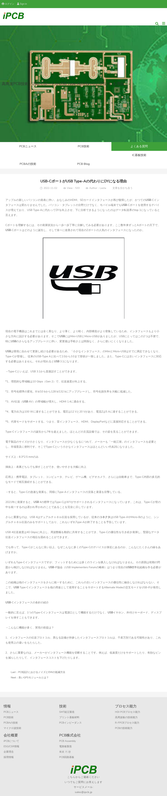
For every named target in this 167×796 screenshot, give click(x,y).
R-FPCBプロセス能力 (127, 714)
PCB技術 (83, 147)
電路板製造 (65, 738)
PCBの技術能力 (123, 719)
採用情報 (9, 748)
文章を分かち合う (122, 179)
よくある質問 (139, 147)
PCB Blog (139, 155)
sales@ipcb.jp (83, 783)
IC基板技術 (28, 155)
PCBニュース (28, 147)
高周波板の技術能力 (126, 708)
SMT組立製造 (67, 703)
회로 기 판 (65, 743)
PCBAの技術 (83, 155)
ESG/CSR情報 (11, 738)
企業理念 (9, 743)
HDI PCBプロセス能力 (127, 703)
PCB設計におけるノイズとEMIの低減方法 (41, 663)
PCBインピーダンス (70, 714)
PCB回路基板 (66, 748)
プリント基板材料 (69, 708)
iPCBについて (11, 732)
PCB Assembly (67, 732)
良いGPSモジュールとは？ (34, 669)
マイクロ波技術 (12, 719)
